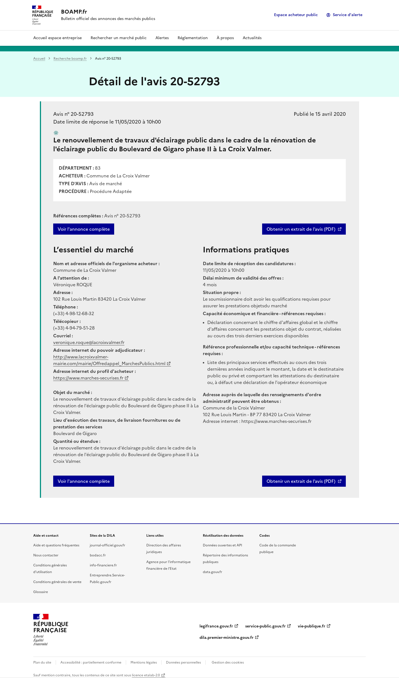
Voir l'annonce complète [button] (84, 481)
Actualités (252, 38)
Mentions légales (144, 662)
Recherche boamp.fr (70, 58)
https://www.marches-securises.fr (88, 378)
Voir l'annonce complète (84, 229)
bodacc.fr (98, 555)
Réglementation (193, 38)
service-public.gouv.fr (265, 626)
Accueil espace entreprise (57, 38)
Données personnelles (183, 662)
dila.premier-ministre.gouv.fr (227, 638)
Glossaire (40, 591)
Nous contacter (45, 555)
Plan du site (42, 662)
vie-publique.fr (311, 626)
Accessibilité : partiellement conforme (90, 662)
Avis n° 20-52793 (73, 114)
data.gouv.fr (212, 571)
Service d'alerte (347, 15)
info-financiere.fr (103, 565)
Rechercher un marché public (119, 38)
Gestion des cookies (228, 662)
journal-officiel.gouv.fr (107, 545)
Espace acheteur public (296, 15)
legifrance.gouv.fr (216, 626)
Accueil (39, 58)
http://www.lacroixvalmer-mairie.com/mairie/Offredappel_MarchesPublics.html (109, 360)
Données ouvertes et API (222, 545)
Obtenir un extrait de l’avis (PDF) (301, 229)
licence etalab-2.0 (146, 675)
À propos (225, 38)
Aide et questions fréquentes (56, 545)
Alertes (162, 38)
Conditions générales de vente (57, 581)
